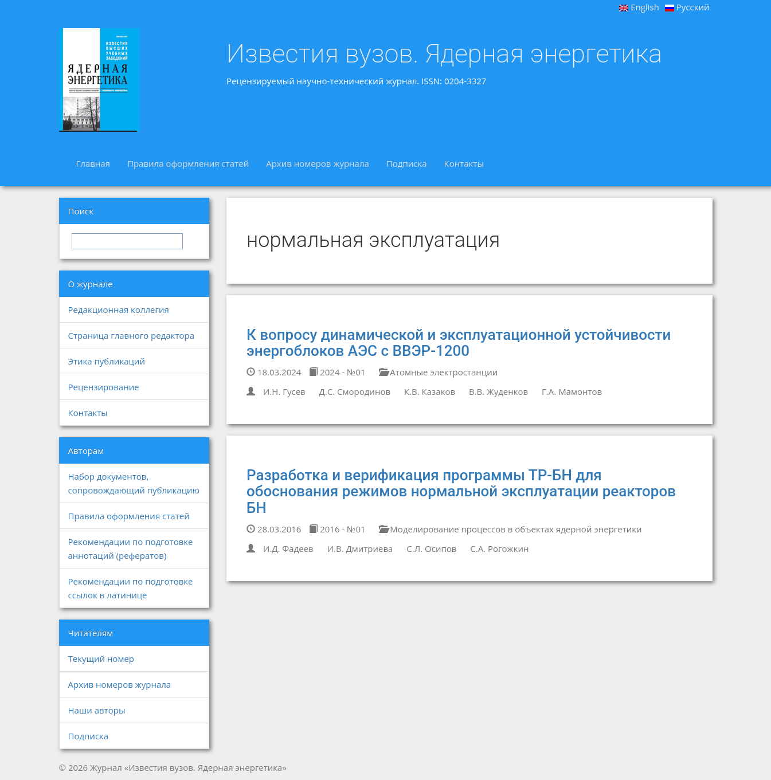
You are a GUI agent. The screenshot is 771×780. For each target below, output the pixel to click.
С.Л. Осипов (431, 548)
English (639, 7)
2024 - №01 (337, 372)
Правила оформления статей (188, 163)
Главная (93, 163)
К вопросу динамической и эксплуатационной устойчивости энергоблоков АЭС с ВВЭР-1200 (458, 343)
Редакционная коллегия (118, 309)
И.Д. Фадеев (288, 548)
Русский (687, 7)
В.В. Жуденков (498, 391)
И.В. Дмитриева (360, 548)
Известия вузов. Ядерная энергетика (444, 54)
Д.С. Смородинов (354, 391)
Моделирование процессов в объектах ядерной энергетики (510, 529)
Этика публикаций (106, 361)
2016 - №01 (337, 529)
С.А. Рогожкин (499, 548)
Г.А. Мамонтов (572, 391)
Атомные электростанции (438, 372)
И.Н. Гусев (284, 391)
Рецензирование (103, 387)
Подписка (406, 163)
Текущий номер (101, 658)
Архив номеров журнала (317, 163)
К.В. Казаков (429, 391)
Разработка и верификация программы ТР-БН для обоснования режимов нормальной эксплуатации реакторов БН (461, 491)
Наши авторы (97, 710)
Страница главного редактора (131, 335)
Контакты (464, 163)
